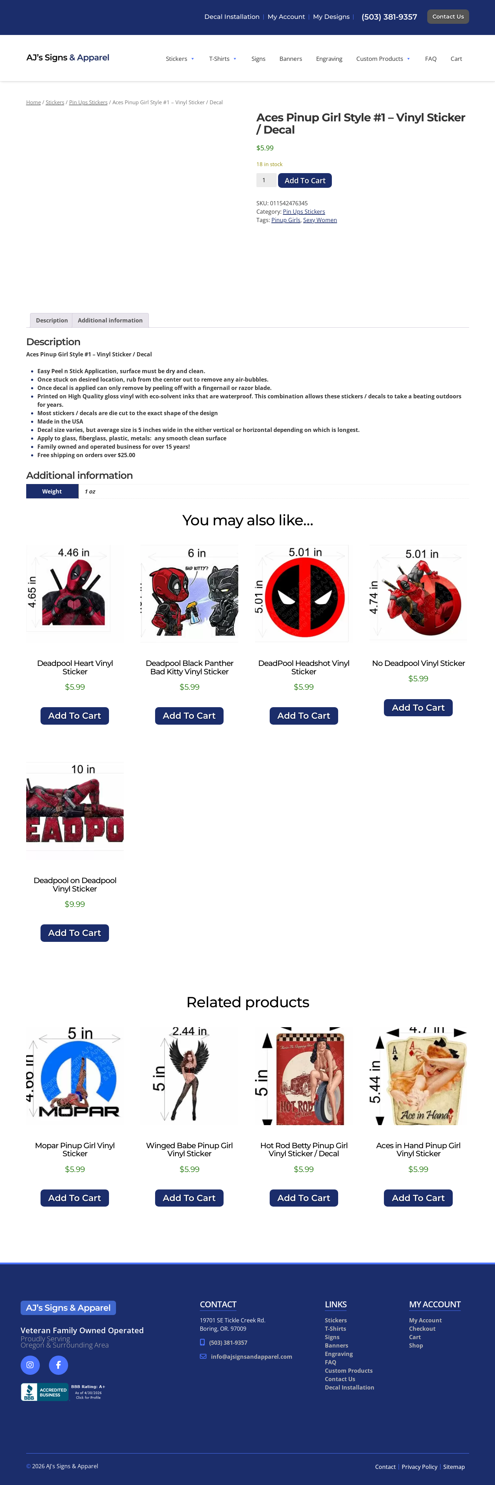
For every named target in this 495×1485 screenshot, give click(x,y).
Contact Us (448, 16)
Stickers (180, 59)
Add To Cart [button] (74, 715)
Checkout (422, 1329)
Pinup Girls (285, 220)
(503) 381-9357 (389, 16)
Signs (258, 59)
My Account (286, 16)
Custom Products (383, 59)
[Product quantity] (266, 180)
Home (33, 102)
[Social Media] (34, 1369)
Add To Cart (305, 180)
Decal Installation (232, 16)
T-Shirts (223, 59)
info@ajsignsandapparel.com (251, 1356)
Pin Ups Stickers (88, 102)
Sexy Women (320, 220)
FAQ (431, 59)
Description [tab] (52, 320)
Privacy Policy (419, 1467)
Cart (456, 59)
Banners (290, 59)
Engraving (329, 59)
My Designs (331, 16)
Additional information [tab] (110, 320)
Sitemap (454, 1467)
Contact (385, 1467)
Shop (416, 1345)
